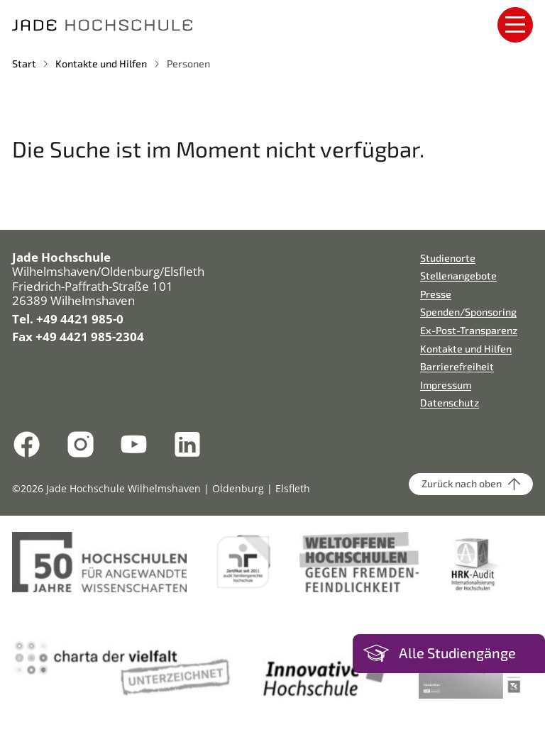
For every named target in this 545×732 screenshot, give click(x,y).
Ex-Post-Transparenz (468, 330)
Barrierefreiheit (457, 366)
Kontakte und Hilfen (101, 63)
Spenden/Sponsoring (468, 312)
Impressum (445, 385)
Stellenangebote (458, 276)
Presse (435, 294)
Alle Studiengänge (457, 653)
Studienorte (447, 258)
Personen (188, 63)
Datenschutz (449, 402)
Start (24, 63)
